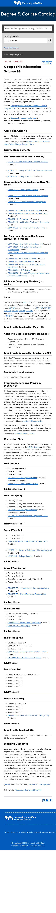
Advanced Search (11, 48)
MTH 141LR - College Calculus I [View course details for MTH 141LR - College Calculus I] (20, 177)
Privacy (45, 832)
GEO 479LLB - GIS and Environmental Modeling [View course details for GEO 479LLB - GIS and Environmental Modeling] (28, 253)
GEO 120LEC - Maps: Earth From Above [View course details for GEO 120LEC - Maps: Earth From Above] (24, 210)
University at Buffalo (18, 832)
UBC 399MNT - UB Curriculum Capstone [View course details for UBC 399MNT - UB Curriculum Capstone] (24, 658)
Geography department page (23, 118)
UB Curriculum (34, 447)
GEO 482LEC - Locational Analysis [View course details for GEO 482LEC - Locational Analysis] (22, 258)
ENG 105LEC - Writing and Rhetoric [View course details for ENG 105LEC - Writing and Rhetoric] (22, 478)
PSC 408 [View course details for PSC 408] (39, 308)
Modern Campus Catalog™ (33, 845)
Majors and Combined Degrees (28, 790)
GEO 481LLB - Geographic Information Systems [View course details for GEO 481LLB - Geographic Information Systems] (27, 228)
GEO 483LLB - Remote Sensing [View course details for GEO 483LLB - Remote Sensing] (21, 261)
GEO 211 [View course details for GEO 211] (26, 302)
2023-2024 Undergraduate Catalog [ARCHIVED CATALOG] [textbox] (28, 29)
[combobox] (28, 28)
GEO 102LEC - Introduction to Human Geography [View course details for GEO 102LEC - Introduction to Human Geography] (28, 196)
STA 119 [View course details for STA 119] (15, 311)
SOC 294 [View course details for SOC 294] (7, 311)
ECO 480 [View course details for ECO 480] (29, 311)
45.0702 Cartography (41, 785)
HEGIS (7, 785)
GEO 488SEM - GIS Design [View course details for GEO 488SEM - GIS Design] (19, 270)
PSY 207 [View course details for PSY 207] (47, 308)
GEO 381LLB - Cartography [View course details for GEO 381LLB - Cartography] (19, 219)
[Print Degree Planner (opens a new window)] (43, 62)
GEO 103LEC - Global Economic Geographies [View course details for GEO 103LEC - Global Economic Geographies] (27, 202)
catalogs (17, 843)
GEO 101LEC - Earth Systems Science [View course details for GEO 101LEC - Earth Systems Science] (23, 190)
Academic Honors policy (32, 421)
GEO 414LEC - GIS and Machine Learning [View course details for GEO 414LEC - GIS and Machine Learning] (25, 244)
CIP (29, 785)
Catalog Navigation (14, 55)
